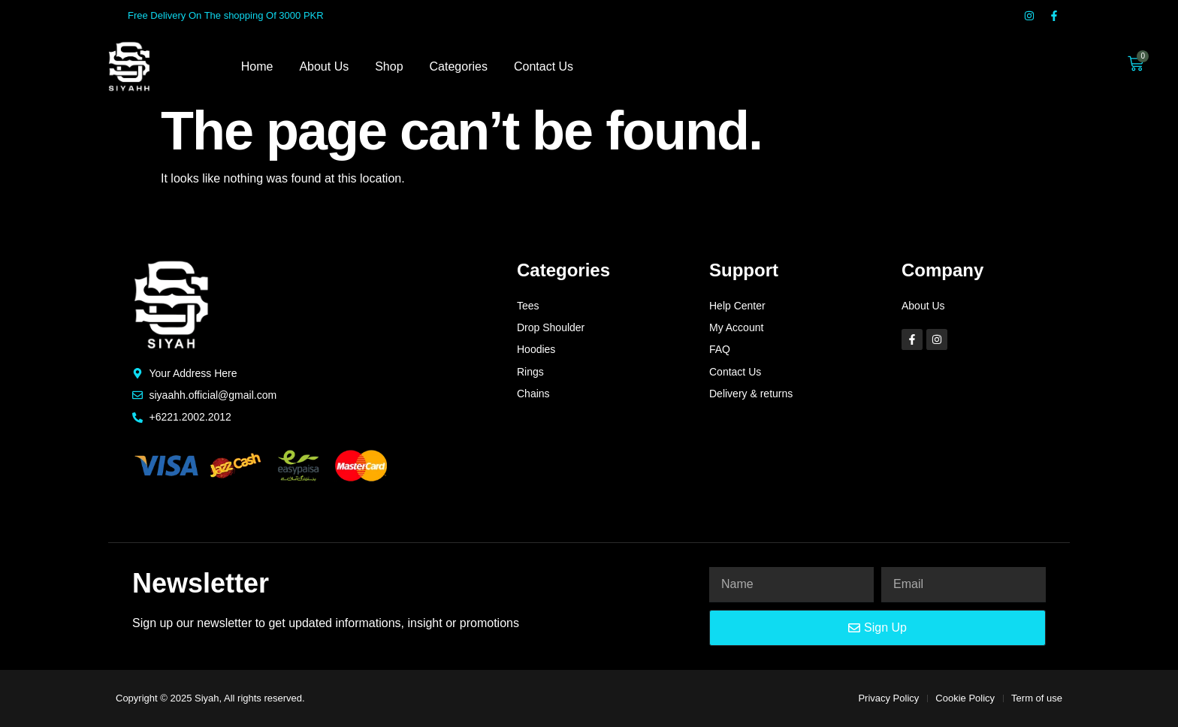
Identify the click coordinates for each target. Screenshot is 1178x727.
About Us (324, 66)
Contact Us (543, 66)
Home (257, 66)
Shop (389, 66)
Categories (459, 66)
